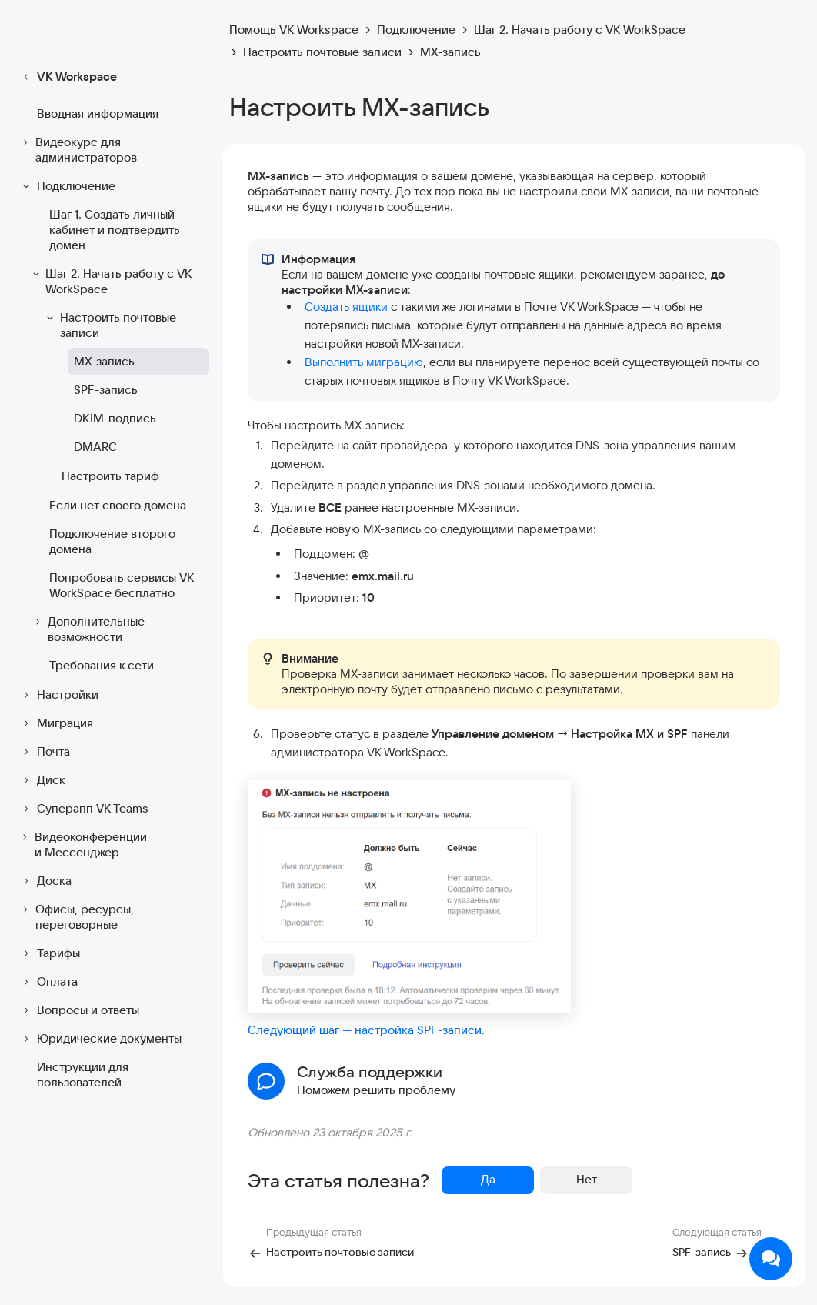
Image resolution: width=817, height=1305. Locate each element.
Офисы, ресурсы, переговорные (76, 917)
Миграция (55, 723)
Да (488, 1179)
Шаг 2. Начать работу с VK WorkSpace (111, 281)
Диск (41, 780)
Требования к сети (101, 665)
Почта (44, 751)
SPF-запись (106, 389)
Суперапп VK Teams (83, 808)
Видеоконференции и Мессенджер (82, 844)
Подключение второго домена (112, 541)
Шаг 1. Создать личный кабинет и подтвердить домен (114, 229)
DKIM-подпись (115, 418)
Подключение (66, 186)
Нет (586, 1179)
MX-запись (104, 361)
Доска (45, 881)
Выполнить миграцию (364, 362)
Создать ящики (346, 306)
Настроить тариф (110, 476)
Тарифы (49, 953)
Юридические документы (100, 1038)
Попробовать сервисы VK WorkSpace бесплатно (121, 585)
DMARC (95, 446)
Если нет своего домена (117, 505)
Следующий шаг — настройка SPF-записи (365, 1030)
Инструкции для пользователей (82, 1075)
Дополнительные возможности (88, 629)
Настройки (58, 695)
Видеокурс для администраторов (77, 150)
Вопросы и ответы (78, 1010)
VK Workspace (67, 77)
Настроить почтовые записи (109, 325)
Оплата (48, 982)
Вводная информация (97, 113)
